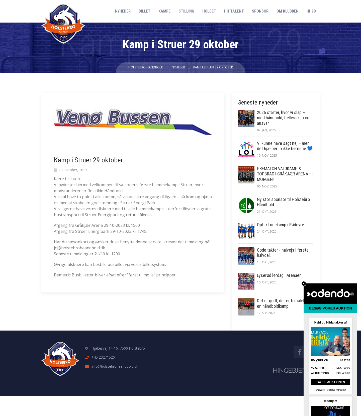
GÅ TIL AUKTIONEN (331, 382)
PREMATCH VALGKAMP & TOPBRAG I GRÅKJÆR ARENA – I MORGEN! (285, 174)
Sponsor (260, 11)
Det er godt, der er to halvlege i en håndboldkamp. (285, 303)
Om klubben (288, 11)
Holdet (209, 11)
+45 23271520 (103, 357)
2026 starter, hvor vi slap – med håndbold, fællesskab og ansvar (283, 118)
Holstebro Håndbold (145, 67)
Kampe (164, 11)
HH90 (311, 11)
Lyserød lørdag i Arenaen (279, 275)
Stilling (186, 11)
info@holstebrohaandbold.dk (115, 366)
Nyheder (123, 11)
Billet (144, 11)
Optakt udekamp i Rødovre (280, 224)
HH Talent (234, 11)
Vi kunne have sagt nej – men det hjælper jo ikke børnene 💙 (285, 146)
